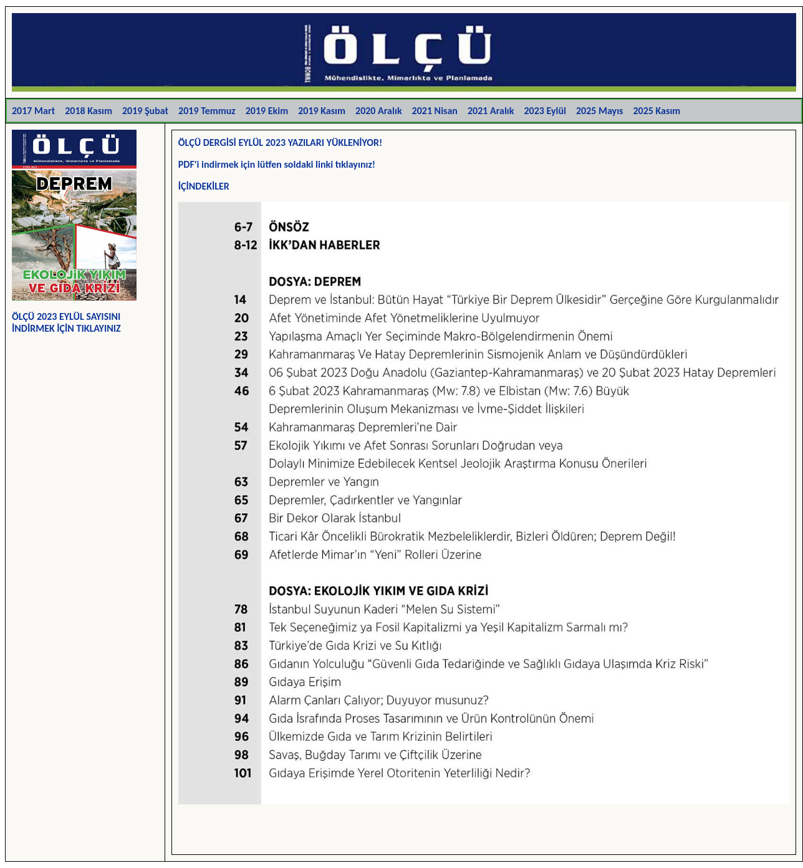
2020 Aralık (378, 111)
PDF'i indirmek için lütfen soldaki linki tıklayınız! (276, 164)
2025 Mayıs (599, 111)
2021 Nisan (435, 111)
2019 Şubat (145, 111)
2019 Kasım (321, 111)
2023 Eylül (544, 111)
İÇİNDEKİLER (203, 186)
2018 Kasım (88, 111)
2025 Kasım (657, 111)
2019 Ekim (267, 111)
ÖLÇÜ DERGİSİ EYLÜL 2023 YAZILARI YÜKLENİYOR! (280, 142)
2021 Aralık (491, 111)
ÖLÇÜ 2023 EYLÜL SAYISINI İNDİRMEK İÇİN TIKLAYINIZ (66, 322)
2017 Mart (33, 111)
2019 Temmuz (207, 111)
